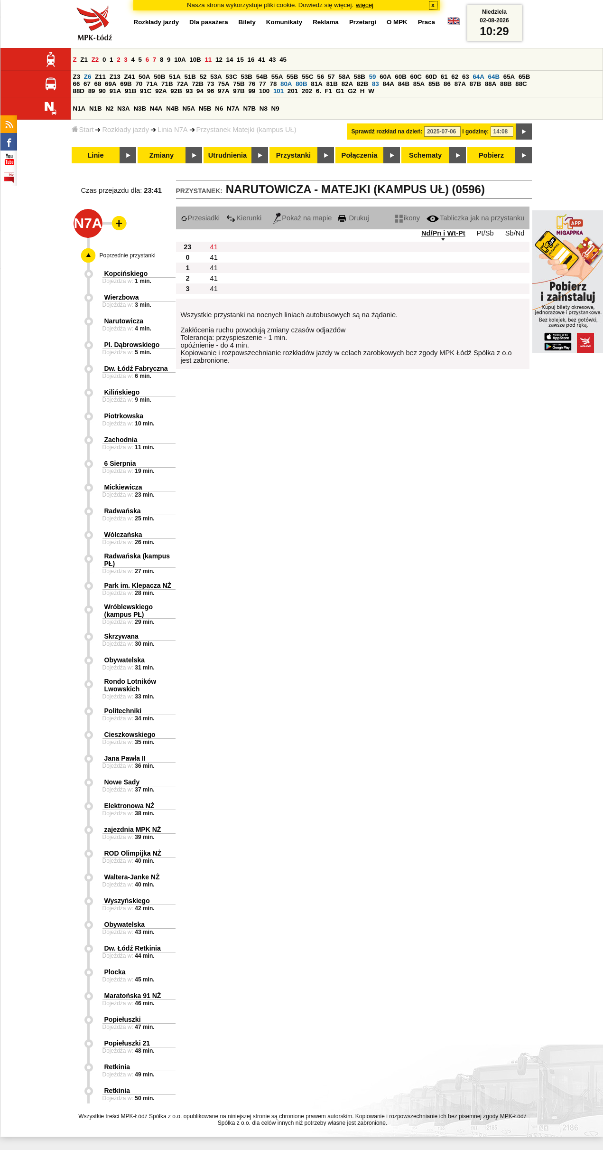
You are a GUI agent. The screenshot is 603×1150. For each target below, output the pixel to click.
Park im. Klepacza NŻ (138, 585)
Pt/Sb (485, 233)
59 (372, 76)
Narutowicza (123, 321)
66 (76, 83)
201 (293, 90)
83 (375, 83)
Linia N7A (173, 129)
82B (362, 83)
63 (465, 76)
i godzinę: (475, 131)
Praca (426, 22)
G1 (340, 90)
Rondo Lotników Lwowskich (130, 685)
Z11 (100, 76)
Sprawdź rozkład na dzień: (387, 131)
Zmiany (161, 155)
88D (78, 90)
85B (434, 83)
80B (301, 83)
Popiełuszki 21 (127, 1043)
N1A (79, 108)
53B (246, 76)
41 (261, 59)
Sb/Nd (515, 233)
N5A (189, 108)
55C (307, 76)
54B (262, 76)
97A (223, 90)
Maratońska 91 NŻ (132, 995)
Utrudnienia (227, 155)
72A (182, 83)
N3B (139, 108)
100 (264, 90)
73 (210, 83)
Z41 (129, 76)
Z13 (115, 76)
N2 (109, 108)
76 (251, 83)
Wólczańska (123, 534)
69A (110, 83)
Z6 (88, 76)
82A (347, 83)
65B (524, 76)
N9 (275, 108)
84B (403, 83)
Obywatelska (124, 660)
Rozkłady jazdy (125, 129)
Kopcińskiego (126, 273)
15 (240, 59)
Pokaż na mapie (302, 218)
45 (283, 59)
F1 (329, 90)
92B (176, 90)
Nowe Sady (122, 782)
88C (521, 83)
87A (460, 83)
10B (195, 59)
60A (385, 76)
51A (174, 76)
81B (331, 83)
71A (152, 83)
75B (238, 83)
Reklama (326, 22)
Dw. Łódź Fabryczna (136, 368)
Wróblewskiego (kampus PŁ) (128, 610)
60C (416, 76)
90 (102, 90)
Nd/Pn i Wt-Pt (443, 233)
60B (400, 76)
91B (130, 90)
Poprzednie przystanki (128, 255)
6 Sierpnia (120, 463)
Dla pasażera (208, 22)
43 (272, 59)
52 (203, 76)
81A (316, 83)
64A (478, 76)
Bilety (247, 22)
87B (475, 83)
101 (278, 90)
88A (490, 83)
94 (200, 90)
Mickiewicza (123, 487)
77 (262, 83)
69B (125, 83)
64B (494, 76)
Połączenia (360, 155)
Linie (95, 155)
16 (251, 59)
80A (286, 83)
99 (251, 90)
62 (454, 76)
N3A (123, 108)
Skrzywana (121, 636)
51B (190, 76)
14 (229, 59)
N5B (205, 108)
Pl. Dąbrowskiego (132, 345)
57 (331, 76)
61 (444, 76)
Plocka (115, 972)
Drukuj (353, 218)
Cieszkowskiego (130, 734)
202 (307, 90)
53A (216, 76)
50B (159, 76)
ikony (407, 218)
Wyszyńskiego (127, 901)
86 (447, 83)
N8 (264, 108)
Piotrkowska (123, 416)
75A (223, 83)
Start (83, 129)
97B (238, 90)
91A (115, 90)
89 (91, 90)
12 (219, 59)
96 (210, 90)
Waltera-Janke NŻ (132, 877)
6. (318, 90)
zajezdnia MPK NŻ (132, 829)
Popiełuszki (122, 1019)
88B (505, 83)
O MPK (397, 22)
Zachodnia (121, 439)
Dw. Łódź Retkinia (132, 948)
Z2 (95, 59)
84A (388, 83)
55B (292, 76)
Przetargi (362, 22)
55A (277, 76)
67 (87, 83)
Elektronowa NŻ (129, 806)
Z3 (77, 76)
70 (138, 83)
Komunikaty (284, 22)
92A (161, 90)
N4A (156, 108)
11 (208, 59)
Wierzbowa (121, 297)
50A (144, 76)
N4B (172, 108)
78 (273, 83)
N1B (95, 108)
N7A (233, 108)
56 (320, 76)
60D (431, 76)
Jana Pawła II (125, 758)
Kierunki (243, 218)
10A (180, 59)
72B (197, 83)
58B (359, 76)
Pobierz (491, 155)
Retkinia (117, 1067)
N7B (249, 108)
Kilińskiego (122, 392)
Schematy (425, 155)
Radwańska (122, 511)
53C (231, 76)
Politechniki (123, 711)
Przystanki (293, 155)
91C (145, 90)
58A (344, 76)
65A (509, 76)
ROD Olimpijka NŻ (133, 853)
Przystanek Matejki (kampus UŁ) (246, 129)
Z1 (84, 59)
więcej (364, 5)
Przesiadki (200, 218)
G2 (352, 90)
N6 (219, 108)
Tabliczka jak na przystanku (475, 218)
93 (189, 90)
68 (98, 83)
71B (167, 83)
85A (419, 83)
